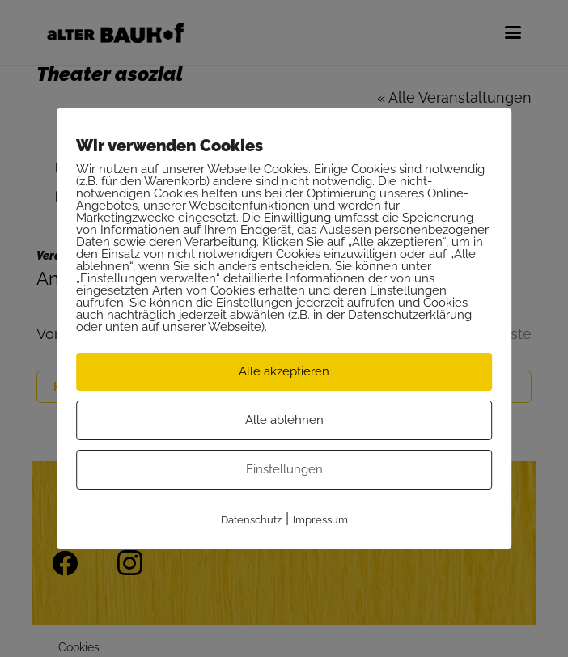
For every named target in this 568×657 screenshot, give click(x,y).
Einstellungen (284, 469)
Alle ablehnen (284, 420)
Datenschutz (251, 520)
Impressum (320, 520)
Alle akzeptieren (284, 371)
